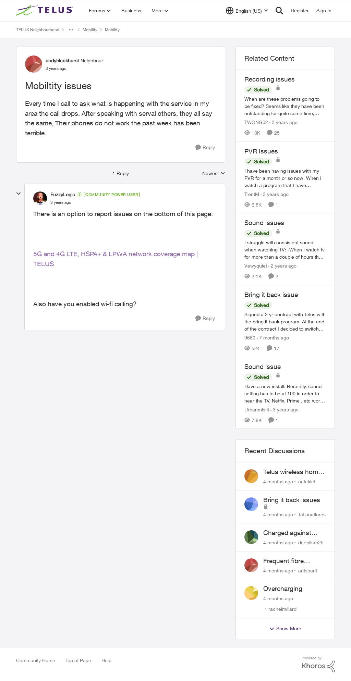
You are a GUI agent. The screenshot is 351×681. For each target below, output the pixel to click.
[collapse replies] (18, 193)
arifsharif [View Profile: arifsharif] (307, 570)
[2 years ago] (282, 265)
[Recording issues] (285, 106)
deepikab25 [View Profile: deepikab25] (311, 542)
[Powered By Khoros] (318, 664)
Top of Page (78, 660)
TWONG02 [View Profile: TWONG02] (256, 122)
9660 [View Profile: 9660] (249, 337)
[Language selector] (247, 10)
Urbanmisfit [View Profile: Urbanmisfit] (256, 409)
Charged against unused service (287, 533)
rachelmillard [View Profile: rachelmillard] (282, 609)
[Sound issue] (285, 393)
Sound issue (262, 366)
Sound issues (264, 222)
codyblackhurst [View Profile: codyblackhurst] (62, 60)
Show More (285, 629)
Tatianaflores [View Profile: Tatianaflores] (312, 514)
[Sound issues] (285, 249)
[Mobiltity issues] (60, 202)
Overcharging (282, 588)
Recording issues (269, 79)
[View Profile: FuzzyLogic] (40, 198)
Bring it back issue (271, 294)
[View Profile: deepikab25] (251, 537)
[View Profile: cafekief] (251, 476)
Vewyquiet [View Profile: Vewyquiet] (255, 266)
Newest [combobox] (213, 173)
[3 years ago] (283, 122)
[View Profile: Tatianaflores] (251, 504)
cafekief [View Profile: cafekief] (306, 481)
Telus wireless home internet (292, 472)
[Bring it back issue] (285, 321)
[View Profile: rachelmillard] (251, 593)
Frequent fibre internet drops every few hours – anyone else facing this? (292, 561)
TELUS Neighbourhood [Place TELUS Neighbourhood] (37, 29)
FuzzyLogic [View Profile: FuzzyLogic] (62, 194)
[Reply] (205, 147)
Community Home (35, 660)
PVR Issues (261, 151)
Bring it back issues (291, 500)
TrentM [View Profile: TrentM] (251, 194)
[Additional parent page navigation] (71, 30)
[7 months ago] (273, 337)
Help (106, 660)
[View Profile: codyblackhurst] (33, 64)
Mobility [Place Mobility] (90, 29)
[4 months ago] (278, 481)
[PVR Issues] (285, 177)
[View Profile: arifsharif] (251, 565)
